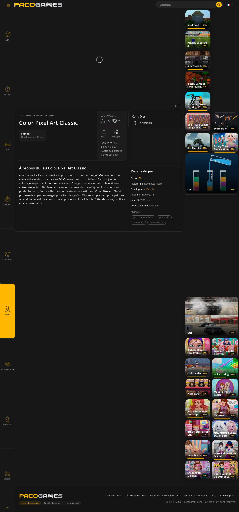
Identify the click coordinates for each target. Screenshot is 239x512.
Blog (213, 495)
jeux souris (138, 222)
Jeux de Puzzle (156, 222)
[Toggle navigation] (8, 5)
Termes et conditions (195, 495)
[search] (219, 4)
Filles (142, 178)
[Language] (230, 4)
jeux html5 (164, 217)
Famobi (150, 189)
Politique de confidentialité (165, 495)
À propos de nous (136, 495)
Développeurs (228, 495)
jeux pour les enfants (143, 217)
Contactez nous (114, 495)
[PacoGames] (41, 497)
